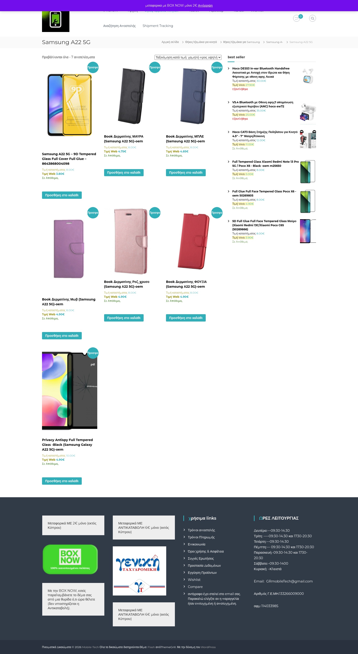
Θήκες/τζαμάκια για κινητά (201, 42)
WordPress (208, 647)
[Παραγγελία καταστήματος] (188, 57)
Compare (195, 587)
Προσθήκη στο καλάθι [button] (62, 195)
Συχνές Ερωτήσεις (201, 558)
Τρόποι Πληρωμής (201, 537)
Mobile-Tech (90, 647)
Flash (151, 647)
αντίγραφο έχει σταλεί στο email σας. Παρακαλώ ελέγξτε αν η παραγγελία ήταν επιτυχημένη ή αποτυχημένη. (214, 599)
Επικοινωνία (196, 544)
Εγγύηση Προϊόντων (202, 573)
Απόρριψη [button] (205, 5)
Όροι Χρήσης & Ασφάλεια (206, 551)
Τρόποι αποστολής (201, 530)
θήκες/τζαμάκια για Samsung (241, 42)
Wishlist (194, 580)
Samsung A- (274, 42)
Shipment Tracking (158, 26)
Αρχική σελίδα (170, 42)
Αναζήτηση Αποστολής (119, 26)
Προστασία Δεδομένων (204, 566)
